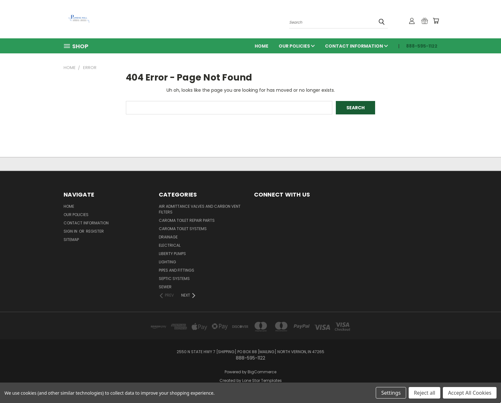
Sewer (165, 287)
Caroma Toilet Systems (183, 228)
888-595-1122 (421, 46)
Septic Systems (174, 278)
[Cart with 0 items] (436, 21)
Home (261, 46)
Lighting (167, 262)
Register (95, 231)
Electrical (170, 245)
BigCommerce (262, 372)
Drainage (168, 237)
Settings (391, 392)
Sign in (71, 231)
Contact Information (356, 46)
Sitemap (71, 239)
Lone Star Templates (262, 380)
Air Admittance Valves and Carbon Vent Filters (200, 209)
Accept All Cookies (469, 392)
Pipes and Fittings (176, 270)
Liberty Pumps (172, 253)
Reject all (424, 392)
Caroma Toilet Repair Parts (187, 220)
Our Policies (297, 46)
